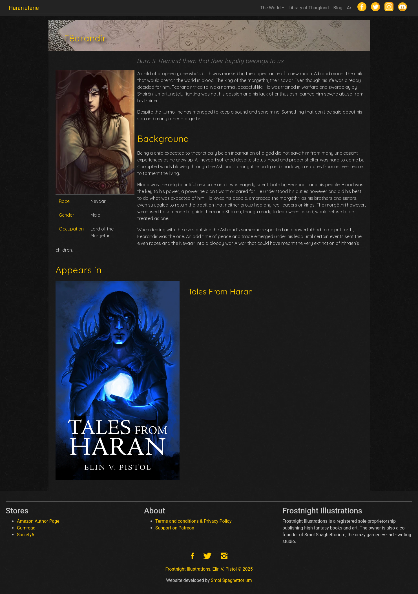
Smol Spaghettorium (231, 580)
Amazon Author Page (38, 521)
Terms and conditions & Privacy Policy (193, 521)
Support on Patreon (174, 528)
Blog (337, 7)
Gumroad (26, 528)
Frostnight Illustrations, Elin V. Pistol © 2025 (209, 569)
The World (270, 7)
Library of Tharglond (309, 7)
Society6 (25, 534)
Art (350, 7)
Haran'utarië (24, 8)
